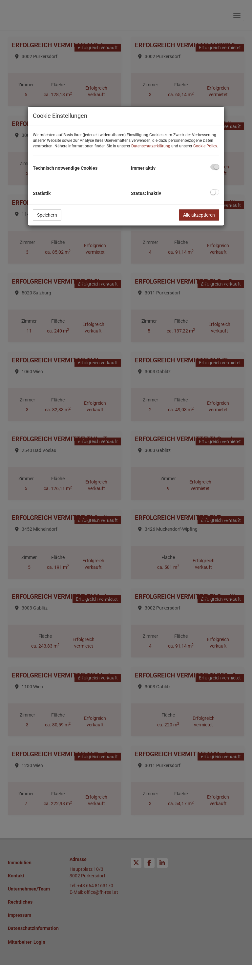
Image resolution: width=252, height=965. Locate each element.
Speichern (47, 215)
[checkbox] (214, 167)
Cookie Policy (205, 146)
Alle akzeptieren (199, 215)
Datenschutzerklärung (150, 146)
